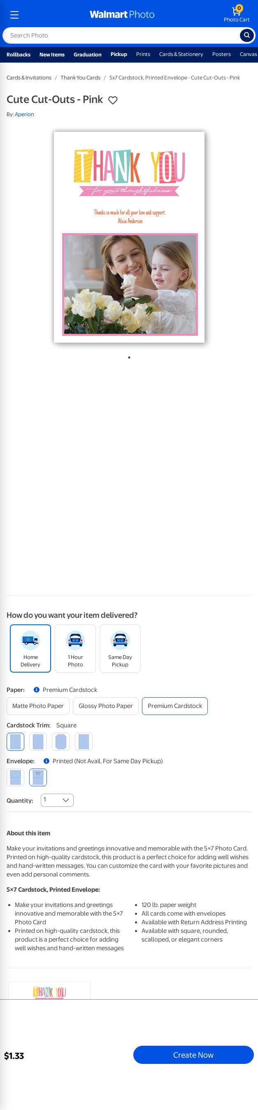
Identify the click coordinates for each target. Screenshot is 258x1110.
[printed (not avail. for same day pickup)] (38, 777)
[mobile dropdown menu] (14, 14)
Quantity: (20, 800)
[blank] (15, 777)
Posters (221, 54)
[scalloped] (84, 741)
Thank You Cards (80, 78)
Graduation (88, 54)
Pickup (119, 54)
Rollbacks (18, 54)
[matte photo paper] (38, 706)
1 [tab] (127, 356)
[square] (15, 741)
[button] (112, 100)
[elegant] (61, 741)
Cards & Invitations (29, 78)
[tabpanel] (129, 237)
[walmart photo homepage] (122, 14)
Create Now (193, 1054)
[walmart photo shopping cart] (236, 14)
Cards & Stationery (181, 54)
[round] (38, 741)
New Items (52, 54)
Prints (143, 54)
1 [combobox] (45, 799)
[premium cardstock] (175, 706)
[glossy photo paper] (106, 706)
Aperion (24, 114)
